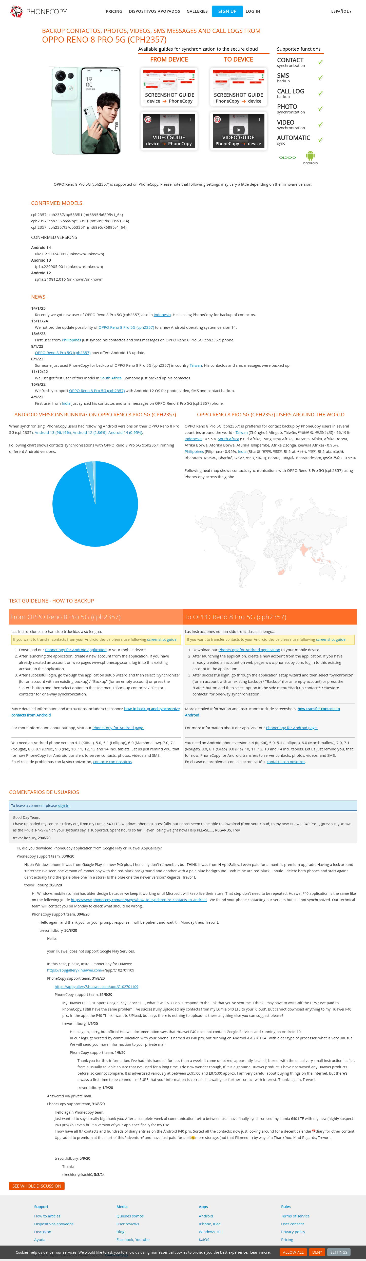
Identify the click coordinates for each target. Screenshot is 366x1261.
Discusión (42, 1231)
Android (206, 1215)
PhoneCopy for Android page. (118, 727)
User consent (292, 1223)
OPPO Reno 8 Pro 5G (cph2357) (126, 327)
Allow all (293, 1252)
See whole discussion (36, 1186)
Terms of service (295, 1215)
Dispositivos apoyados (154, 11)
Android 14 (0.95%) (125, 432)
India (66, 403)
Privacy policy (293, 1231)
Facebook (125, 1239)
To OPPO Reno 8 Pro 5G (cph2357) (238, 87)
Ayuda (39, 1239)
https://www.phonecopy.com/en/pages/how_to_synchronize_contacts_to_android (139, 900)
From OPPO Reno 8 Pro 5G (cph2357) (169, 87)
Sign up (227, 11)
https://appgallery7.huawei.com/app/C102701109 (96, 986)
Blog (120, 1231)
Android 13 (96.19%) (53, 432)
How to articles (47, 1215)
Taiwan (196, 365)
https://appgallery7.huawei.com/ (74, 970)
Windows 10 (210, 1231)
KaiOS (204, 1239)
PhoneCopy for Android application (76, 649)
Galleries (197, 11)
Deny (317, 1252)
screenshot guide (162, 639)
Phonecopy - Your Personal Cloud (39, 11)
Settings (339, 1252)
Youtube (142, 1239)
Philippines (71, 339)
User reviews (128, 1223)
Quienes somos (130, 1215)
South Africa (111, 377)
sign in (63, 805)
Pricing (114, 11)
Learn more (260, 1252)
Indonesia (162, 314)
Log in (253, 11)
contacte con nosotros (112, 761)
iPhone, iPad (210, 1223)
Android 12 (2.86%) (89, 432)
